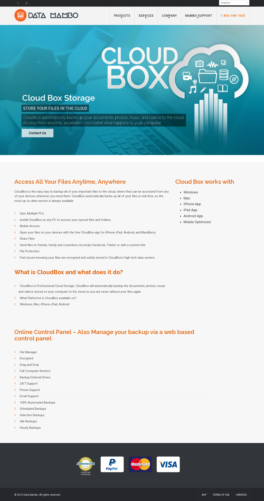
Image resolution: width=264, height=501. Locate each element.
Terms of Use (221, 494)
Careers (241, 494)
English (225, 2)
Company (169, 15)
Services (146, 15)
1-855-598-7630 (232, 15)
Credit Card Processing (85, 473)
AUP (204, 494)
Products (122, 15)
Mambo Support (198, 15)
